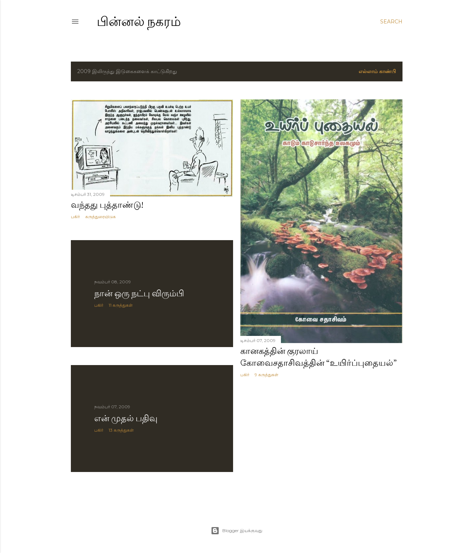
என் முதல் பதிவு (126, 418)
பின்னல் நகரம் (139, 21)
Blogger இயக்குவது (236, 530)
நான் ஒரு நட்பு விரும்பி (139, 293)
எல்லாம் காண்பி (377, 71)
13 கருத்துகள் (121, 430)
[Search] (391, 21)
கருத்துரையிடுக (100, 216)
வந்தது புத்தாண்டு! (107, 204)
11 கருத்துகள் (121, 305)
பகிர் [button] (75, 216)
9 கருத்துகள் (266, 374)
